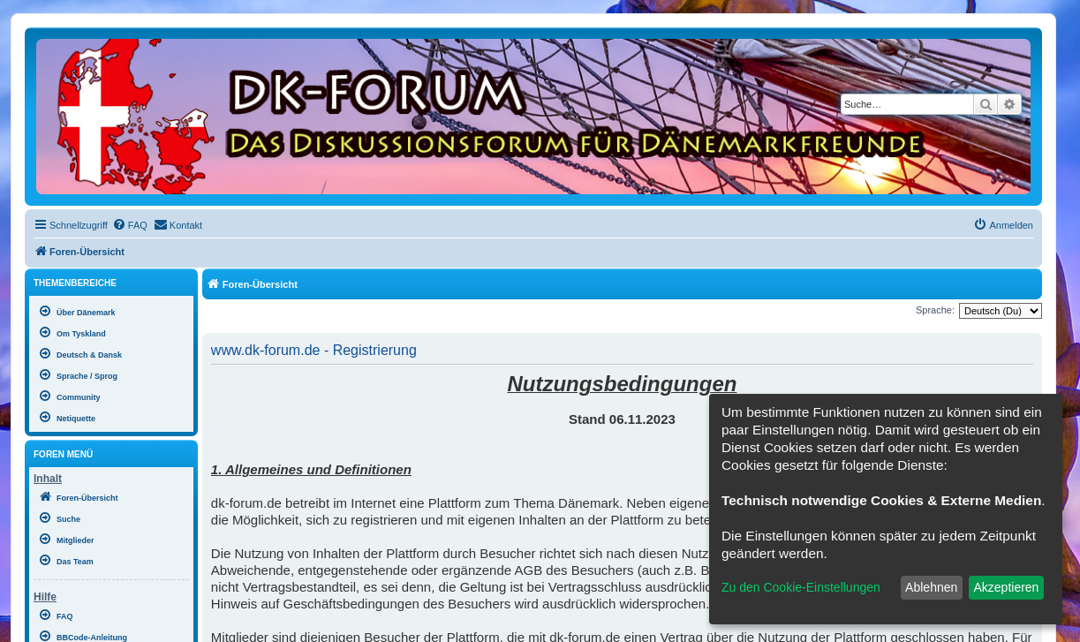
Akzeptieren (1005, 587)
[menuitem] (129, 225)
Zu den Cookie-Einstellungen (800, 587)
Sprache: (935, 310)
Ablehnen (931, 587)
